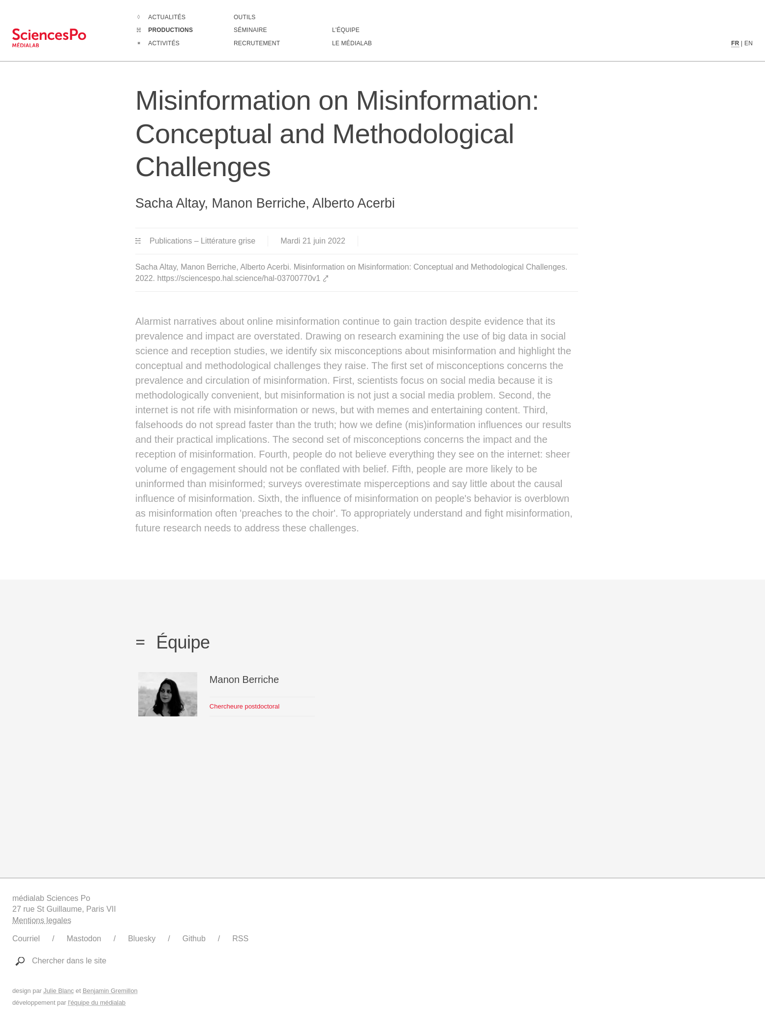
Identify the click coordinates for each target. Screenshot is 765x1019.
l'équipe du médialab (96, 1002)
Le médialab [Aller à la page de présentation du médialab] (352, 43)
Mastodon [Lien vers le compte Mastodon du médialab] (83, 938)
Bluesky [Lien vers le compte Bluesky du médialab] (141, 938)
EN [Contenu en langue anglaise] (748, 43)
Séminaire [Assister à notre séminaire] (250, 30)
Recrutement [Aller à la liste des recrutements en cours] (257, 43)
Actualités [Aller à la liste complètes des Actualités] (166, 17)
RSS (240, 938)
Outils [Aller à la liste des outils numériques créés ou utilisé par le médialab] (245, 17)
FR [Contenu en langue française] (735, 43)
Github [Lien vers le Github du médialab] (194, 938)
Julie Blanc (58, 990)
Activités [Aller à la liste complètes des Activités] (164, 43)
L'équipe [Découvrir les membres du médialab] (346, 30)
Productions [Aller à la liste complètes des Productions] (170, 30)
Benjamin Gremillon (110, 990)
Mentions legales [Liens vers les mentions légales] (41, 920)
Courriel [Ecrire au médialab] (26, 938)
